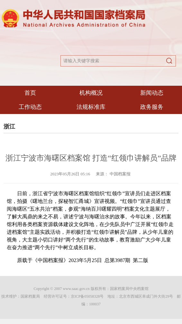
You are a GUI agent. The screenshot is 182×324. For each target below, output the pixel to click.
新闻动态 (151, 93)
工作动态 (30, 107)
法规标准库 (91, 107)
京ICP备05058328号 (87, 296)
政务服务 (151, 107)
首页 (30, 93)
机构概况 (91, 93)
